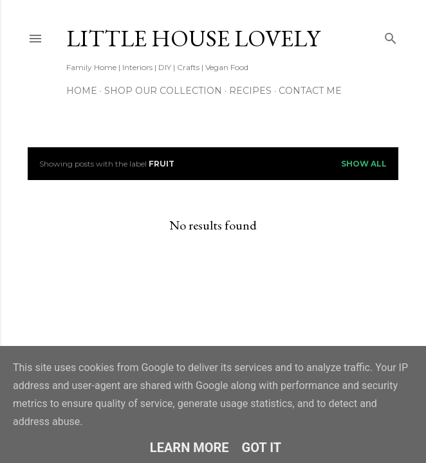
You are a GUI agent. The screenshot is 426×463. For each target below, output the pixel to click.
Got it (262, 447)
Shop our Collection (163, 90)
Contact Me (310, 90)
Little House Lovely (193, 38)
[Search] (390, 35)
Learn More (189, 447)
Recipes (250, 90)
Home (81, 90)
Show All (364, 163)
